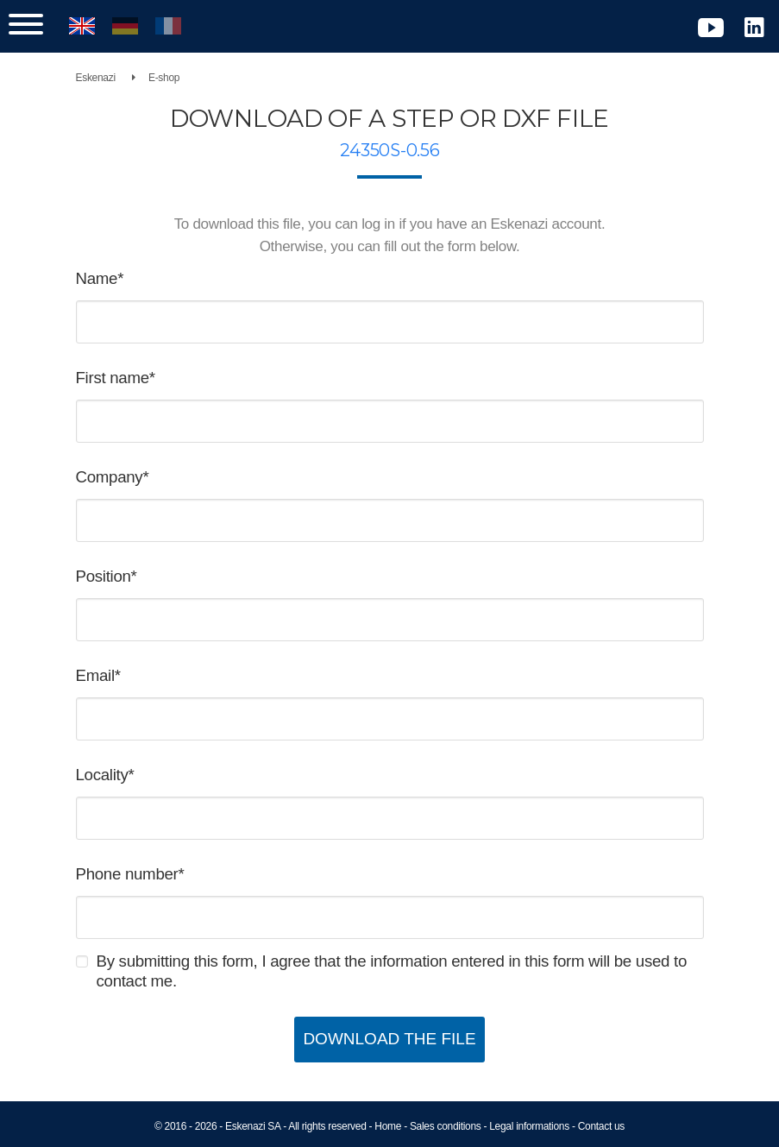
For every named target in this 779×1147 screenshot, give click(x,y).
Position (103, 576)
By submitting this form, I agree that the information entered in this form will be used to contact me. (392, 970)
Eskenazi (96, 78)
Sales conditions (445, 1126)
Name (97, 278)
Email (95, 675)
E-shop (163, 78)
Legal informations (529, 1126)
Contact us (601, 1126)
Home (387, 1126)
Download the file (389, 1039)
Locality (102, 775)
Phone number (127, 874)
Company (109, 477)
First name (112, 378)
